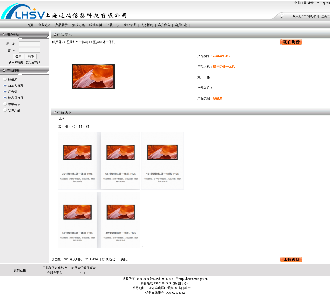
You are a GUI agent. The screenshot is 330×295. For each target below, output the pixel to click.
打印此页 (108, 259)
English (325, 3)
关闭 (124, 259)
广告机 (12, 92)
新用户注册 (16, 62)
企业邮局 (300, 3)
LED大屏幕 (15, 85)
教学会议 (14, 104)
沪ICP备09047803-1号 (164, 279)
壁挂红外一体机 (77, 42)
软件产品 (14, 110)
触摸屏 (12, 79)
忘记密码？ (33, 62)
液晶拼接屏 (15, 98)
